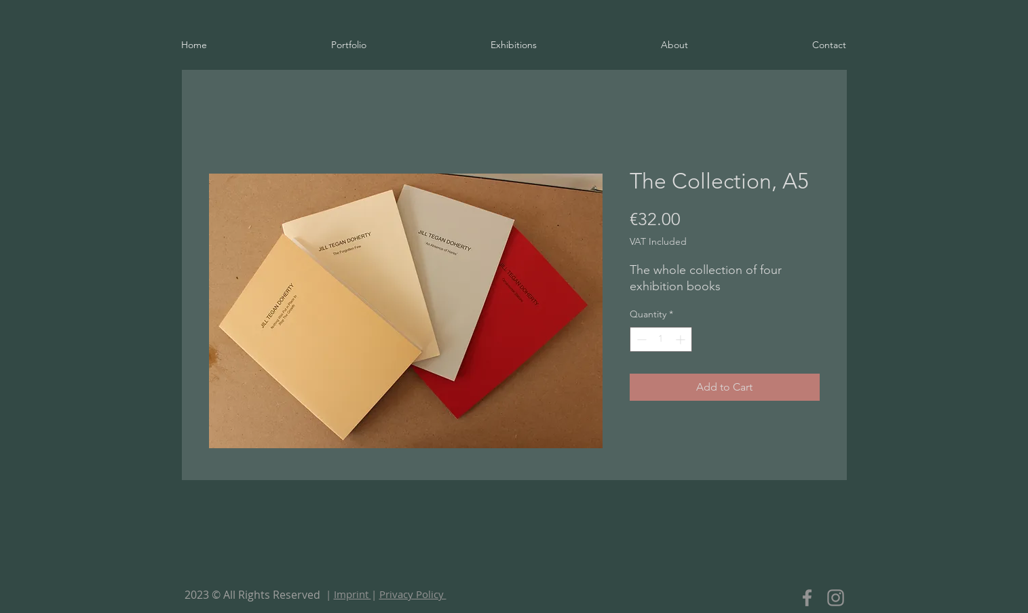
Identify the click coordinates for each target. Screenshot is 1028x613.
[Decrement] (640, 339)
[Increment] (681, 339)
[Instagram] (835, 598)
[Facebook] (807, 598)
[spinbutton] (661, 339)
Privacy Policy (412, 594)
